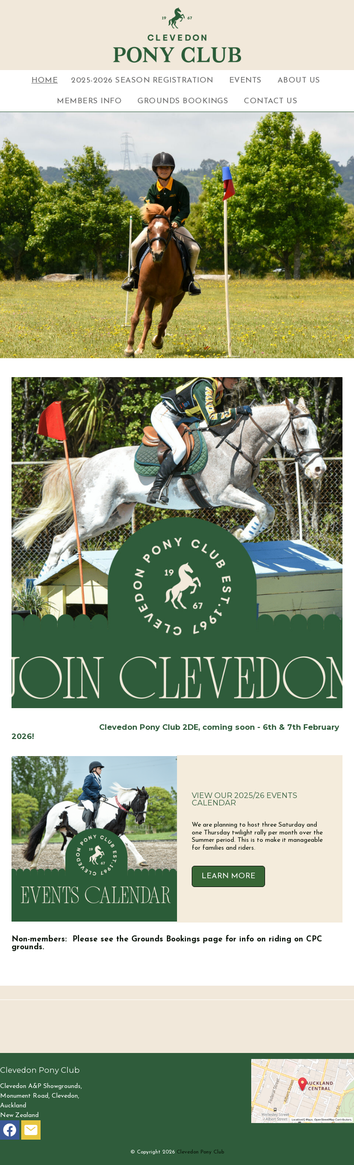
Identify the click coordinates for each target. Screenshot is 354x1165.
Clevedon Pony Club (200, 1152)
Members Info (89, 101)
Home (44, 80)
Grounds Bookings (182, 101)
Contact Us (270, 101)
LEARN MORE (228, 876)
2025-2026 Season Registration (142, 80)
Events (245, 80)
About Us (298, 80)
